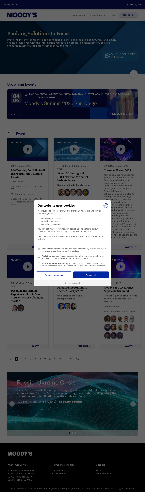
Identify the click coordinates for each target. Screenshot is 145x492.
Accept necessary (54, 274)
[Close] (105, 205)
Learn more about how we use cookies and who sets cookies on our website (71, 237)
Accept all (91, 274)
